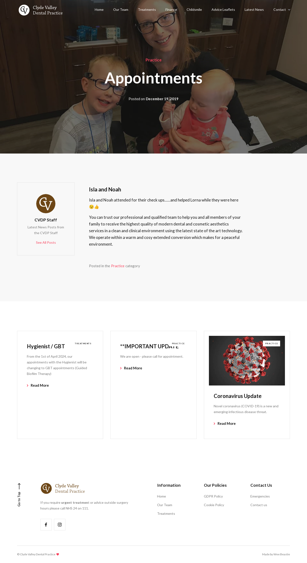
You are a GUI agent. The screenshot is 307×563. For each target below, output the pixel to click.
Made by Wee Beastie (276, 554)
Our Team (164, 505)
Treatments (166, 513)
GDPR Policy (213, 496)
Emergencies (260, 496)
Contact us (258, 505)
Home (161, 496)
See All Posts (46, 242)
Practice (154, 59)
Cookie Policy (214, 505)
